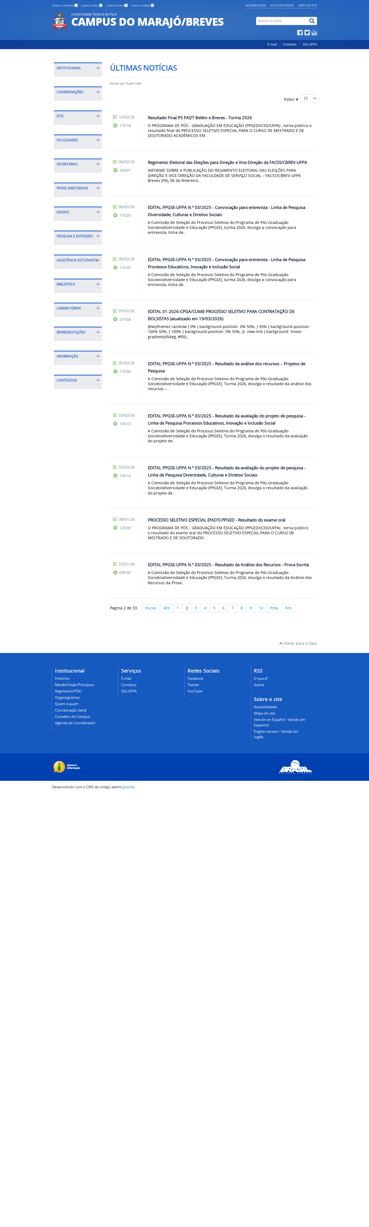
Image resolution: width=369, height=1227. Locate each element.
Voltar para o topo (298, 1075)
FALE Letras (69, 374)
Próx (274, 607)
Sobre (64, 265)
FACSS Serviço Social (78, 392)
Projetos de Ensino (76, 507)
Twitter (193, 1117)
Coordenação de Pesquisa (74, 611)
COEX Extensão (73, 218)
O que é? (261, 1111)
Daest (64, 655)
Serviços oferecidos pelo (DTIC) (77, 285)
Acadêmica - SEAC (76, 433)
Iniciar (151, 607)
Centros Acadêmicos (78, 850)
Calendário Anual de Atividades (78, 899)
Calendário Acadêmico (69, 527)
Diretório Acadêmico (78, 841)
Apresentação (72, 466)
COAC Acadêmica (69, 229)
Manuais (67, 305)
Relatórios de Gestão (78, 956)
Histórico (67, 81)
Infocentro (68, 808)
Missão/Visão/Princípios (81, 89)
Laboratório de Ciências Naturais (75, 783)
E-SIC (64, 933)
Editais (65, 474)
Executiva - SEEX (74, 424)
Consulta (67, 739)
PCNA (64, 547)
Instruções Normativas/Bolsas (76, 666)
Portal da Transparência (72, 945)
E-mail (272, 44)
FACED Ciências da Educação (76, 363)
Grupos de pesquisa (78, 622)
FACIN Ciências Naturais (73, 349)
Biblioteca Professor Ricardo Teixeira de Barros (77, 725)
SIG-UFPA (309, 44)
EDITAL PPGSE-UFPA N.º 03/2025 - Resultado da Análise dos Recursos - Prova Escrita (228, 564)
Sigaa (64, 516)
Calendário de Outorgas (72, 885)
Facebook (196, 1111)
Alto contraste (282, 5)
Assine (259, 1117)
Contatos (290, 44)
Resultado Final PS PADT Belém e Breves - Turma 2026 (200, 117)
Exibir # (300, 98)
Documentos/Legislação (81, 911)
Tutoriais (67, 274)
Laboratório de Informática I (72, 797)
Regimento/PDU (73, 98)
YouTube (195, 1123)
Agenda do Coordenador (71, 143)
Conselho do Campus (79, 132)
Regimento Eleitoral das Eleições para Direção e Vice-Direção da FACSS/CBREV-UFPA (227, 162)
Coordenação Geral (77, 123)
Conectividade (72, 296)
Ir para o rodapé (142, 5)
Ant (167, 607)
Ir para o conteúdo (65, 5)
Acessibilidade (256, 5)
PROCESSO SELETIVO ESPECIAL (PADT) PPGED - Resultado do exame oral (216, 520)
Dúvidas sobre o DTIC (79, 313)
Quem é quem (72, 115)
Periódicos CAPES (75, 747)
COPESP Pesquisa (67, 207)
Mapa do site (307, 5)
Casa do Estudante (76, 678)
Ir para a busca (117, 5)
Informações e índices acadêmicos (77, 922)
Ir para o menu (92, 5)
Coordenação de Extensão (74, 597)
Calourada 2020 (73, 538)
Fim (288, 607)
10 (261, 607)
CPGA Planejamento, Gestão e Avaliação (72, 188)
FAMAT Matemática (77, 383)
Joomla (129, 1219)
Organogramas (73, 106)
